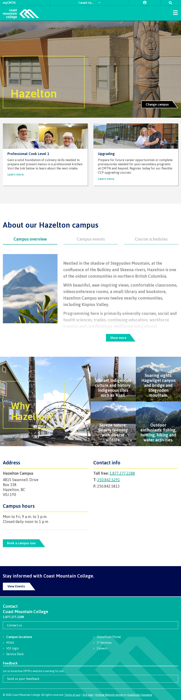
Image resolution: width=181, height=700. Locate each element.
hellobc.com (21, 436)
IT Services (104, 642)
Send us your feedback (23, 679)
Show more (118, 338)
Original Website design (109, 694)
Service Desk (15, 654)
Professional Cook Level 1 (28, 154)
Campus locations (19, 637)
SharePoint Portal (109, 637)
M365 (10, 642)
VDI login (12, 648)
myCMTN (9, 3)
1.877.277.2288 (122, 473)
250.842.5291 (108, 479)
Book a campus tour (21, 543)
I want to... (87, 3)
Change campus (157, 104)
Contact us (14, 625)
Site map (87, 694)
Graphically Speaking (139, 694)
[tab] (30, 239)
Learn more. (15, 174)
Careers (102, 648)
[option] (90, 69)
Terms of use (72, 694)
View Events (16, 586)
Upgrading (106, 154)
